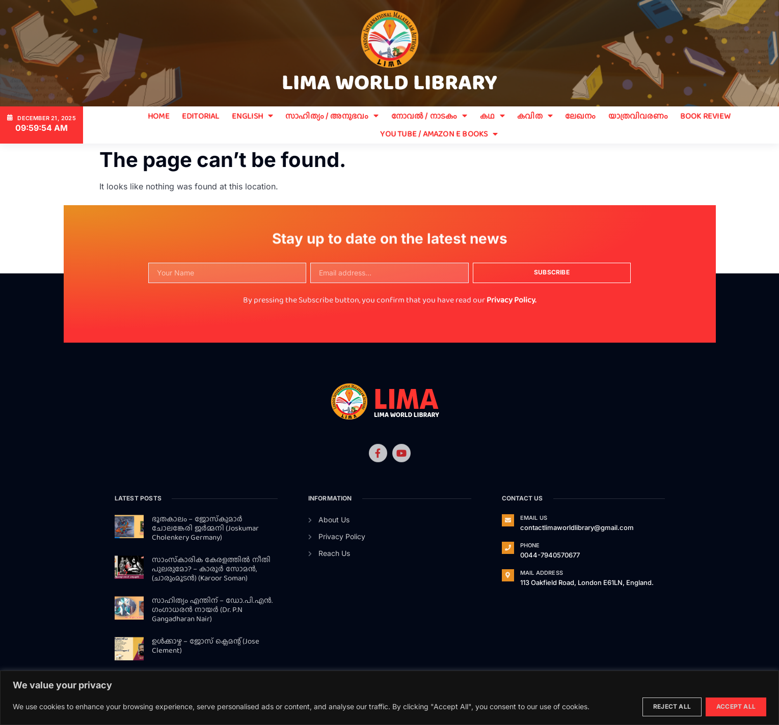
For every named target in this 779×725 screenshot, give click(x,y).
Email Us (534, 517)
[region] (389, 698)
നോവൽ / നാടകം (429, 116)
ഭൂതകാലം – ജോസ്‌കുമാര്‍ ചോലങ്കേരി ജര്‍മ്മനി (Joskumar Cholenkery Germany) (205, 528)
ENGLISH (253, 116)
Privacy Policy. (511, 299)
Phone (530, 545)
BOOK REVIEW (705, 116)
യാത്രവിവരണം (638, 116)
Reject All (672, 706)
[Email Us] (508, 520)
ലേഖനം (580, 116)
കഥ (492, 116)
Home (159, 116)
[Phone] (508, 548)
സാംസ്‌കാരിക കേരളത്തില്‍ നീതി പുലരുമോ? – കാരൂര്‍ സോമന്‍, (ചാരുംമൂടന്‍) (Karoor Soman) (211, 568)
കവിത (535, 116)
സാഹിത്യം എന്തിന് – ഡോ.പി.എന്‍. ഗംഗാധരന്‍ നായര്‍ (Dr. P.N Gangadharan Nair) (212, 609)
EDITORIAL (201, 116)
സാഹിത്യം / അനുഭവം (332, 116)
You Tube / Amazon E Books (439, 134)
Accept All (736, 706)
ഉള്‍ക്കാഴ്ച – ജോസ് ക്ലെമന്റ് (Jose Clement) (205, 645)
